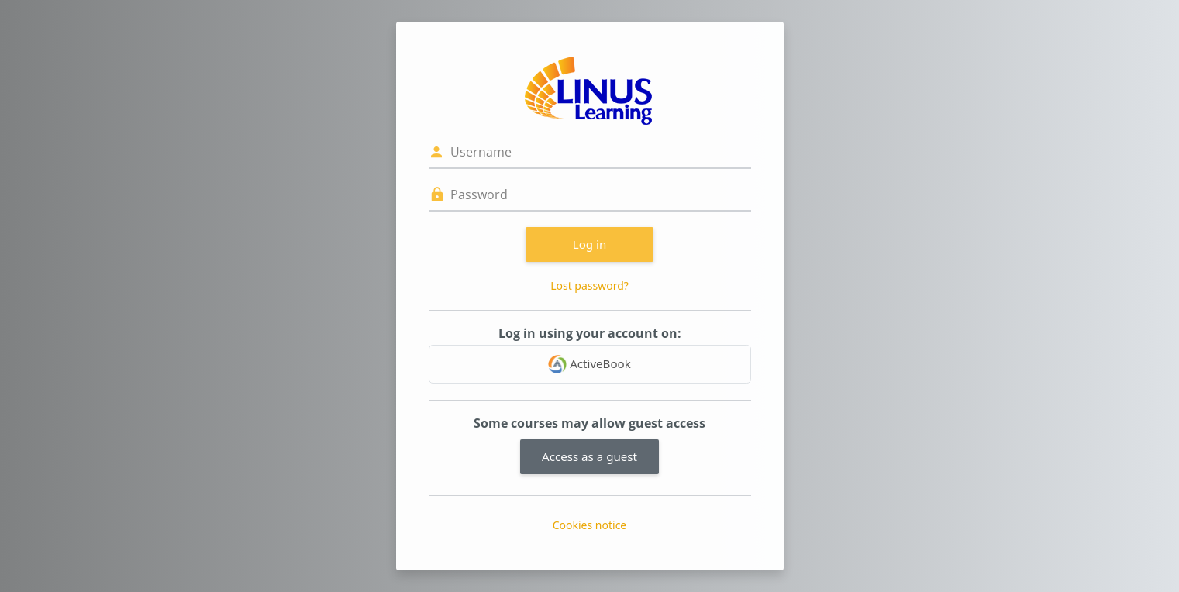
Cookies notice (590, 525)
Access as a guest (589, 456)
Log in (590, 244)
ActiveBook (589, 364)
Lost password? (589, 285)
